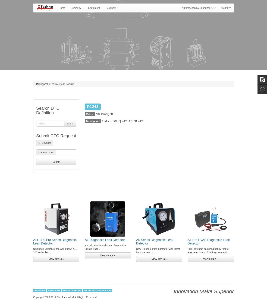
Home (63, 7)
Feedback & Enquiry (72, 290)
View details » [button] (56, 258)
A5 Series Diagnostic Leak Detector (154, 241)
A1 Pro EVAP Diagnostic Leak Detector (209, 241)
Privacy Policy (54, 290)
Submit (56, 161)
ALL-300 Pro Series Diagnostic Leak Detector (55, 241)
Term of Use (39, 290)
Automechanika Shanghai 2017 (199, 8)
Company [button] (77, 8)
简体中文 (226, 8)
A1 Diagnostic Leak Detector (105, 240)
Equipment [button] (95, 8)
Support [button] (112, 8)
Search (70, 123)
